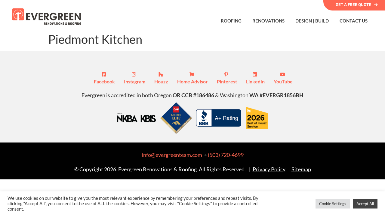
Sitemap (301, 169)
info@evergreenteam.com (172, 155)
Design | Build (312, 20)
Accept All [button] (365, 203)
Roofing (231, 20)
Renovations (268, 20)
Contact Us (354, 20)
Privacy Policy (269, 169)
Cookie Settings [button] (332, 203)
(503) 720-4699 (226, 155)
